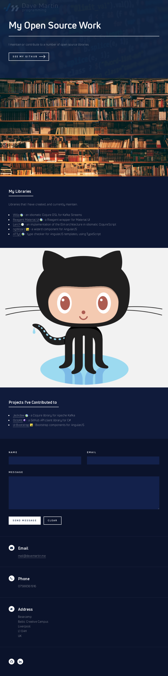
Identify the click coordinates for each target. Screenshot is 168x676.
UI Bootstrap (21, 425)
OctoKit (18, 420)
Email (92, 452)
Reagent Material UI (26, 220)
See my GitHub (25, 56)
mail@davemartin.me (32, 556)
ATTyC (17, 234)
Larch (16, 224)
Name (13, 452)
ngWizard (19, 229)
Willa (16, 215)
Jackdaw (19, 415)
